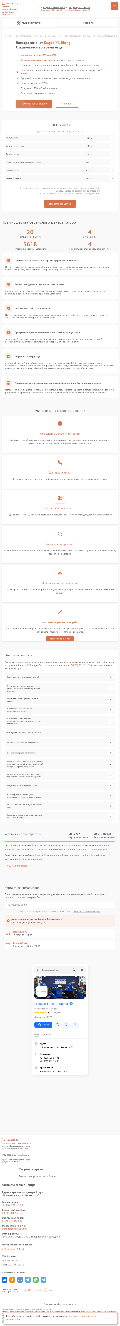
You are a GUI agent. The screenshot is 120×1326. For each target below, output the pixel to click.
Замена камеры (12, 138)
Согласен (109, 1318)
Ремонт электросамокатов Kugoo (37, 1176)
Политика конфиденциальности (60, 1304)
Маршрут (43, 1025)
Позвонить (88, 22)
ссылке (15, 1161)
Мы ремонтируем (29, 23)
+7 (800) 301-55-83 (54, 7)
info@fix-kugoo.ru (12, 1220)
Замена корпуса (12, 154)
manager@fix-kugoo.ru (14, 1228)
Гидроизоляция (12, 170)
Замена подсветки (13, 178)
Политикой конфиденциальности (86, 911)
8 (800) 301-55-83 (12, 1212)
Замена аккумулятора (15, 146)
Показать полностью (16, 865)
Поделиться (4, 1280)
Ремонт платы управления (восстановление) (24, 162)
